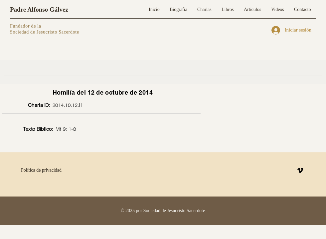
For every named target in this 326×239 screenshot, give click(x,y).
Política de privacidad (41, 170)
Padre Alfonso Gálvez (39, 9)
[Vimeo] (300, 170)
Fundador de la (25, 26)
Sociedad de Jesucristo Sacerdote (44, 32)
